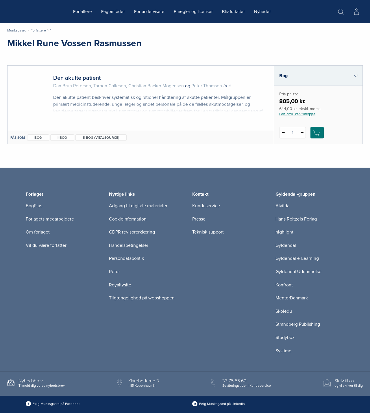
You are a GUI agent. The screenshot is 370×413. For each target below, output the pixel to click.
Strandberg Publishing (297, 324)
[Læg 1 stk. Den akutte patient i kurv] (317, 132)
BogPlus (34, 206)
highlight (284, 232)
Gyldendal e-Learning (297, 258)
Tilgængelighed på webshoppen (142, 298)
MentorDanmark (291, 298)
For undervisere (149, 11)
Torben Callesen (109, 86)
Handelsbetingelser (128, 245)
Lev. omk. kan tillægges (297, 114)
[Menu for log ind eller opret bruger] (356, 11)
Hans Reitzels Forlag (296, 219)
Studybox (285, 337)
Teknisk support (208, 232)
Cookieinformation (128, 219)
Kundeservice (206, 206)
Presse (199, 219)
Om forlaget (38, 232)
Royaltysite (120, 285)
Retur (114, 272)
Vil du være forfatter (46, 245)
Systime (283, 351)
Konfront (284, 285)
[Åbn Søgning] (340, 11)
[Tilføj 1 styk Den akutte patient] (302, 132)
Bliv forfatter (233, 11)
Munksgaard (16, 30)
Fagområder (113, 11)
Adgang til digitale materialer (138, 206)
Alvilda (282, 206)
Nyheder (262, 11)
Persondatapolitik (126, 258)
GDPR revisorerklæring (132, 232)
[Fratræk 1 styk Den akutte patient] (283, 132)
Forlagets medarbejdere (50, 219)
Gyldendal (285, 245)
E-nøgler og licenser (193, 11)
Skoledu (283, 311)
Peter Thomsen (206, 86)
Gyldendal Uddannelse (298, 272)
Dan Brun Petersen (72, 86)
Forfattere (82, 11)
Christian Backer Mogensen (156, 86)
